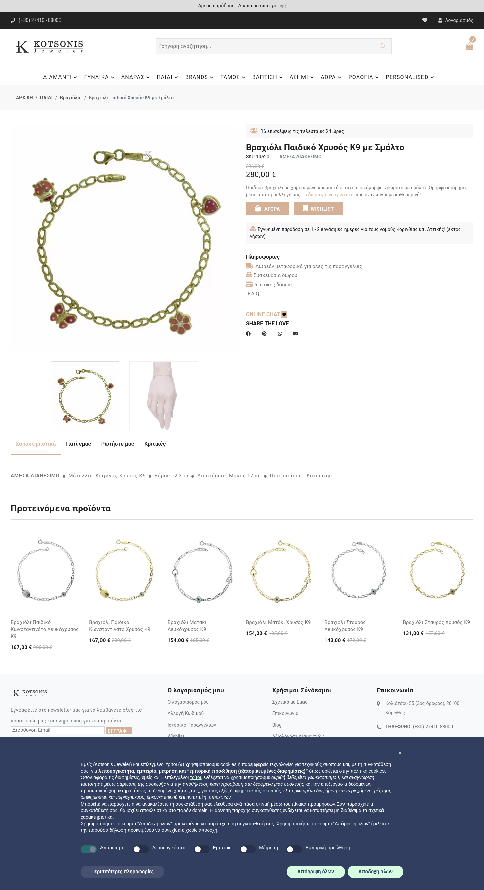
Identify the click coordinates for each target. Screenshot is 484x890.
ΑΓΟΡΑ (267, 208)
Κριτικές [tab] (155, 444)
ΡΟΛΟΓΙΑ (365, 77)
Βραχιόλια (71, 97)
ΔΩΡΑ (332, 77)
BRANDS (200, 77)
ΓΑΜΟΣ (233, 77)
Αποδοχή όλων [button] (375, 871)
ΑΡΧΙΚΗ (24, 97)
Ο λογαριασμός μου (188, 702)
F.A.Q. (254, 294)
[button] (400, 753)
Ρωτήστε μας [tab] (117, 444)
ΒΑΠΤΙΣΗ (268, 77)
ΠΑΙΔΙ (168, 77)
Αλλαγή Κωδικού (186, 713)
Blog (277, 725)
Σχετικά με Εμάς (290, 702)
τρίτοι (195, 777)
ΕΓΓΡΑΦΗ (119, 731)
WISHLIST (318, 208)
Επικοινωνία (285, 713)
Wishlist (176, 736)
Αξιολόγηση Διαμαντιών (298, 736)
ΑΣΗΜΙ (303, 77)
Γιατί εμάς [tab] (78, 444)
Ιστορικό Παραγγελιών (192, 725)
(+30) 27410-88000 (433, 726)
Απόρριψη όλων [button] (315, 871)
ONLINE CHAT (266, 314)
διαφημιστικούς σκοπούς (255, 790)
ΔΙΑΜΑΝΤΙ (61, 77)
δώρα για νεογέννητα (331, 194)
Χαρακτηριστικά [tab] (36, 444)
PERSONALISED (411, 77)
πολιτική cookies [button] (367, 771)
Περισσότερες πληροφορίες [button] (122, 871)
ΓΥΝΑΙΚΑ (100, 77)
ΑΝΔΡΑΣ (136, 77)
